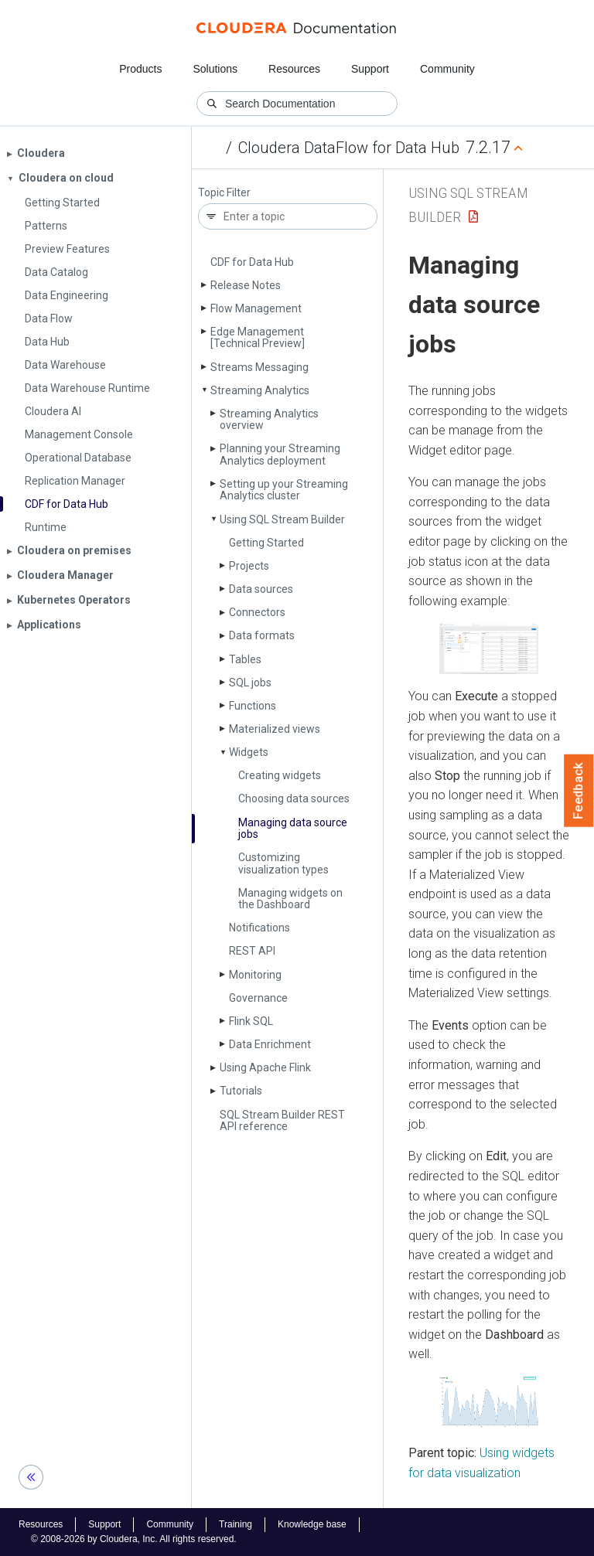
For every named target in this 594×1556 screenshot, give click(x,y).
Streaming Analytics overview (269, 419)
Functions (252, 706)
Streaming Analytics (259, 390)
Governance (258, 998)
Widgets (248, 752)
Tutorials (241, 1090)
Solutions (215, 69)
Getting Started (266, 542)
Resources (294, 69)
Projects (249, 566)
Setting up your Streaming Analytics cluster (284, 490)
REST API (252, 951)
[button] (488, 648)
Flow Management (256, 308)
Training (235, 1524)
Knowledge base (312, 1524)
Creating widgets (279, 775)
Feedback (579, 790)
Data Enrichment (270, 1044)
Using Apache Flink (265, 1067)
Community (447, 69)
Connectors (257, 612)
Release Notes (245, 285)
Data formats (262, 635)
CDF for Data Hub (252, 262)
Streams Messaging (259, 367)
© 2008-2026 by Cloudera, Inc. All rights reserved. (134, 1539)
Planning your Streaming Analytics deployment (280, 454)
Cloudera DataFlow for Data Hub (348, 147)
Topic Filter (224, 193)
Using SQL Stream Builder (282, 519)
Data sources (261, 589)
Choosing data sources (294, 798)
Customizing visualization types (283, 863)
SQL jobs (250, 682)
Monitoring (255, 975)
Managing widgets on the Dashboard (290, 899)
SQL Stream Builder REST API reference (282, 1120)
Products (140, 69)
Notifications (259, 927)
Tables (245, 659)
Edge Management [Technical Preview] (257, 337)
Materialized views (274, 729)
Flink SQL (251, 1021)
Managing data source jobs (292, 828)
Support (370, 69)
